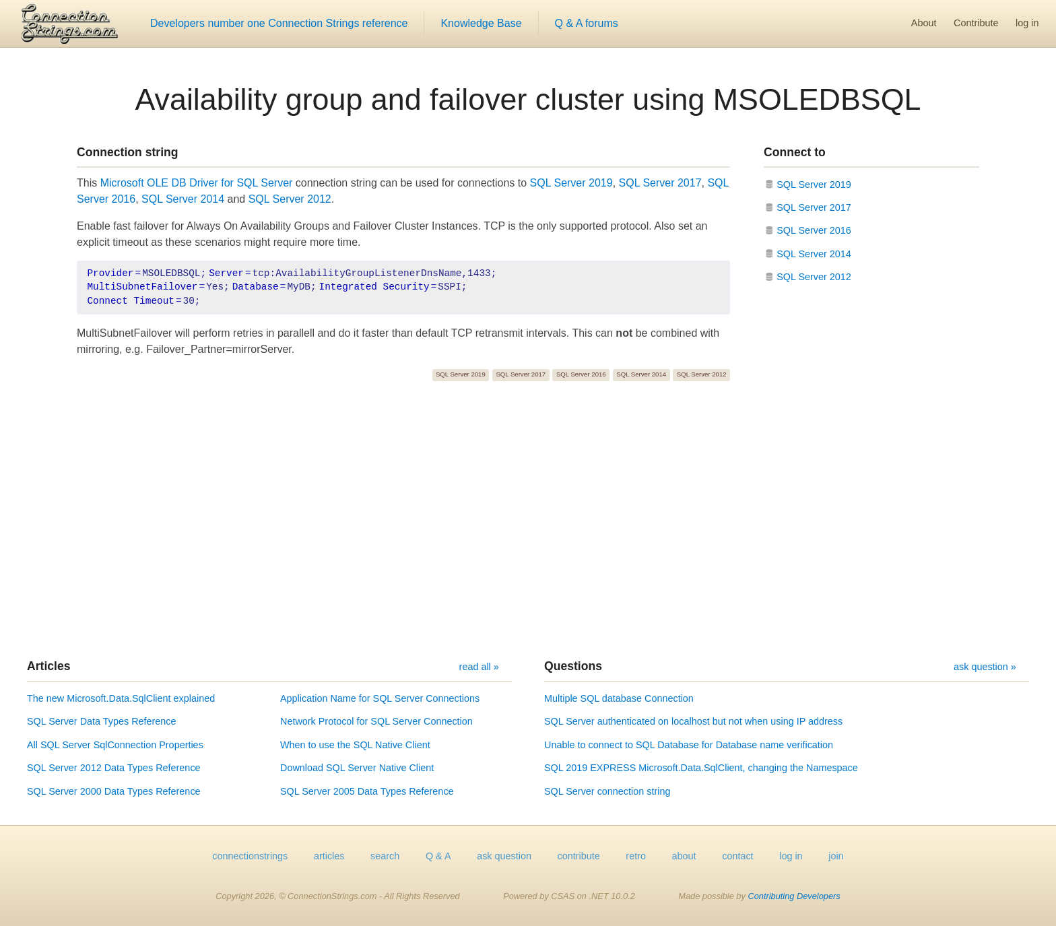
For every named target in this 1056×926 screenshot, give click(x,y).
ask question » (985, 666)
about (684, 856)
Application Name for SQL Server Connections (380, 698)
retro (636, 856)
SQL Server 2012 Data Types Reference (114, 767)
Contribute (976, 23)
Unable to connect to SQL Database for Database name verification (688, 744)
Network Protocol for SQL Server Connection (376, 721)
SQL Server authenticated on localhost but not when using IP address (693, 721)
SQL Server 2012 (290, 199)
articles (329, 856)
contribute (579, 856)
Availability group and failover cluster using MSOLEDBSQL (528, 99)
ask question (504, 856)
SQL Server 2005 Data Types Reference (367, 791)
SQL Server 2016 (581, 374)
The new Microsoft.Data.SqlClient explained (121, 698)
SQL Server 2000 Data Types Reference (114, 791)
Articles (49, 666)
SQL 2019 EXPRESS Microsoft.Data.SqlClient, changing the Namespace (701, 767)
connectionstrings (250, 856)
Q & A (438, 856)
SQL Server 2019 (571, 183)
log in (1027, 23)
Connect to (795, 152)
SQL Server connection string (607, 791)
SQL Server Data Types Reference (101, 721)
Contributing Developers (794, 896)
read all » (479, 666)
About (924, 23)
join (835, 856)
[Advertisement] (528, 520)
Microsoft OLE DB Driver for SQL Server (196, 183)
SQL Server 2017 (660, 183)
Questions (573, 666)
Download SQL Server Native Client (357, 767)
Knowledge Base (480, 23)
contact (737, 856)
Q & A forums (586, 23)
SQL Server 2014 (182, 199)
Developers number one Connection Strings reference (278, 23)
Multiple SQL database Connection (619, 698)
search (384, 856)
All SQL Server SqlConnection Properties (115, 744)
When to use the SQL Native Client (355, 744)
